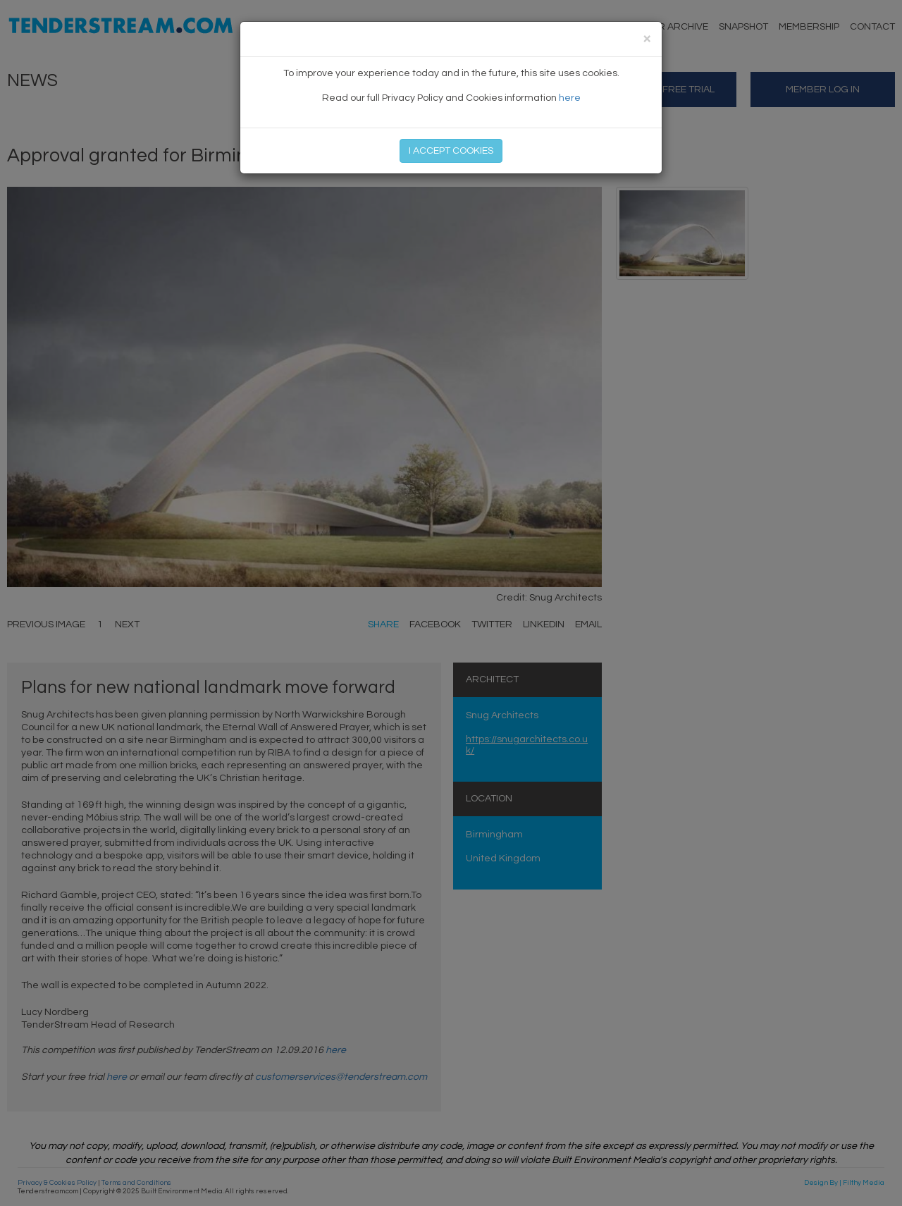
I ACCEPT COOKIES (451, 151)
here (570, 98)
